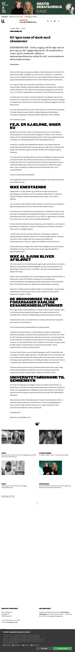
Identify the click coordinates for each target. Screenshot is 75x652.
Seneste (24, 20)
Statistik (27, 645)
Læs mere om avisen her (56, 616)
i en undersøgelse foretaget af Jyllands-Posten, (48, 276)
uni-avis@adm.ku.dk (11, 622)
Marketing (36, 645)
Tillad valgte (44, 648)
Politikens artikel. (20, 119)
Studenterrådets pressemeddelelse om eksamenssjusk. (31, 327)
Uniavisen (5, 16)
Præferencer (18, 645)
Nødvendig (8, 645)
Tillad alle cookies (62, 648)
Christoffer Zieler (14, 64)
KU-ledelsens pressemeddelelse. (24, 175)
